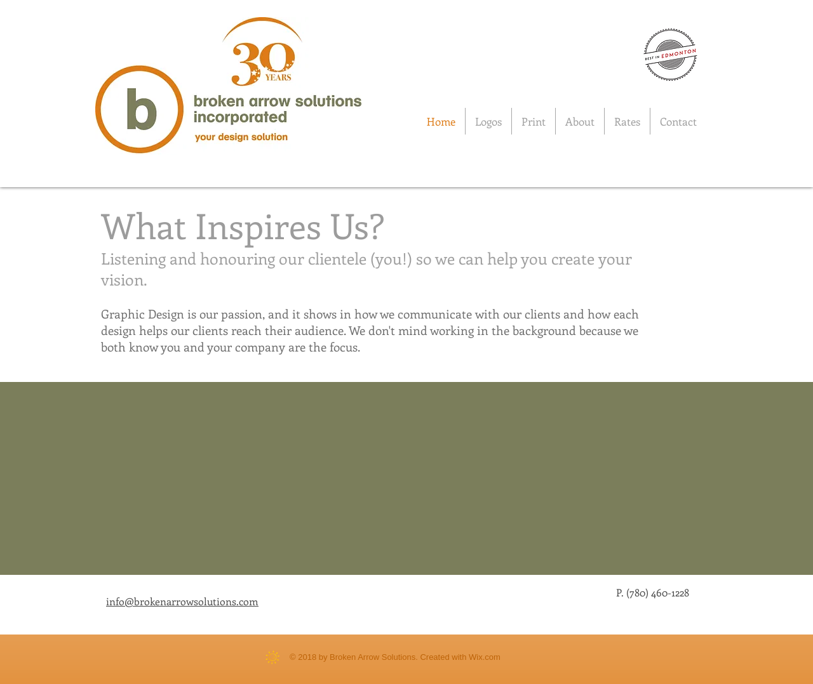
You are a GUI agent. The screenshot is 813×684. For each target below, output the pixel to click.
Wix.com (485, 657)
